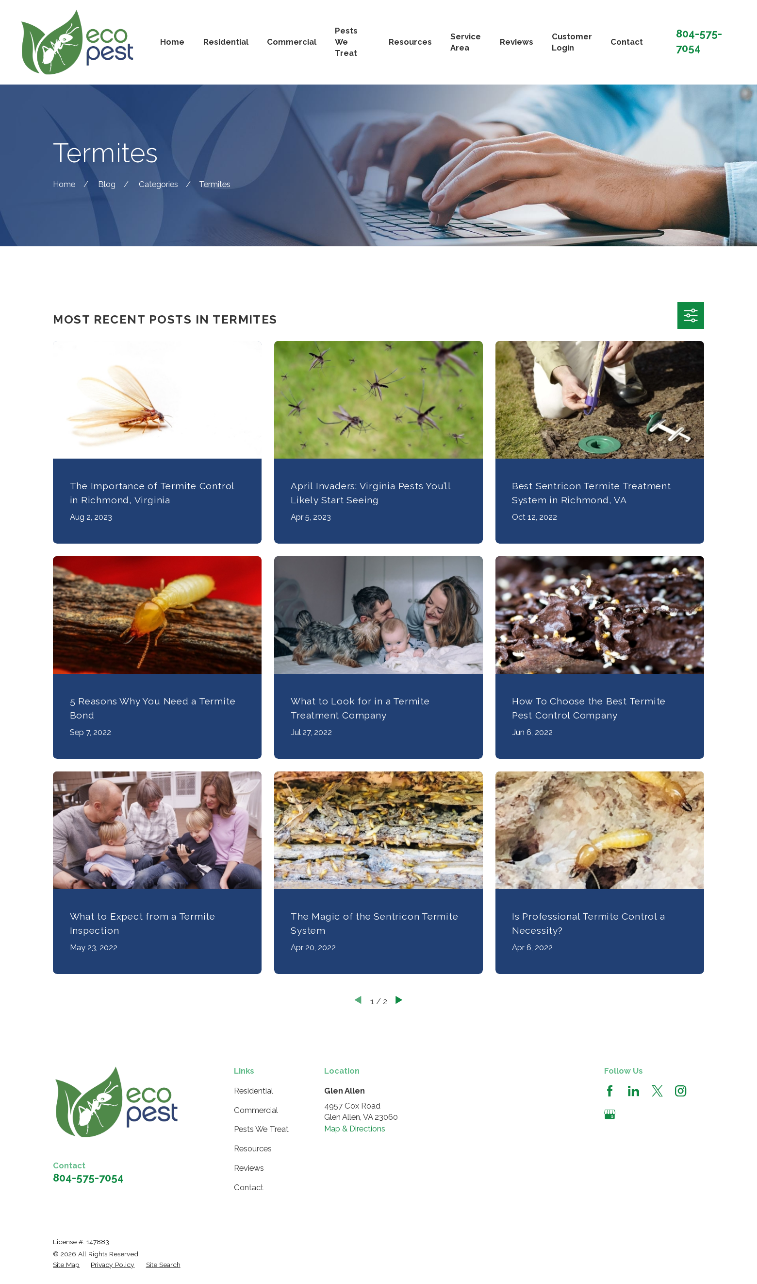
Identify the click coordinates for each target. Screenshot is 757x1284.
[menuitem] (66, 1264)
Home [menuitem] (172, 42)
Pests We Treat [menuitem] (346, 42)
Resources (253, 1148)
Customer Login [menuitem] (572, 42)
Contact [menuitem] (626, 42)
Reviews (249, 1168)
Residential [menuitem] (225, 42)
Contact (248, 1187)
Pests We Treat (261, 1129)
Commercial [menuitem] (291, 42)
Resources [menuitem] (410, 42)
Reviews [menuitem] (516, 42)
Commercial (256, 1110)
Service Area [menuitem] (465, 42)
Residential (253, 1091)
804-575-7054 (88, 1177)
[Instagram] (680, 1090)
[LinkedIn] (633, 1090)
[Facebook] (609, 1090)
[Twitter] (657, 1090)
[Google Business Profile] (609, 1114)
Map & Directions (354, 1128)
